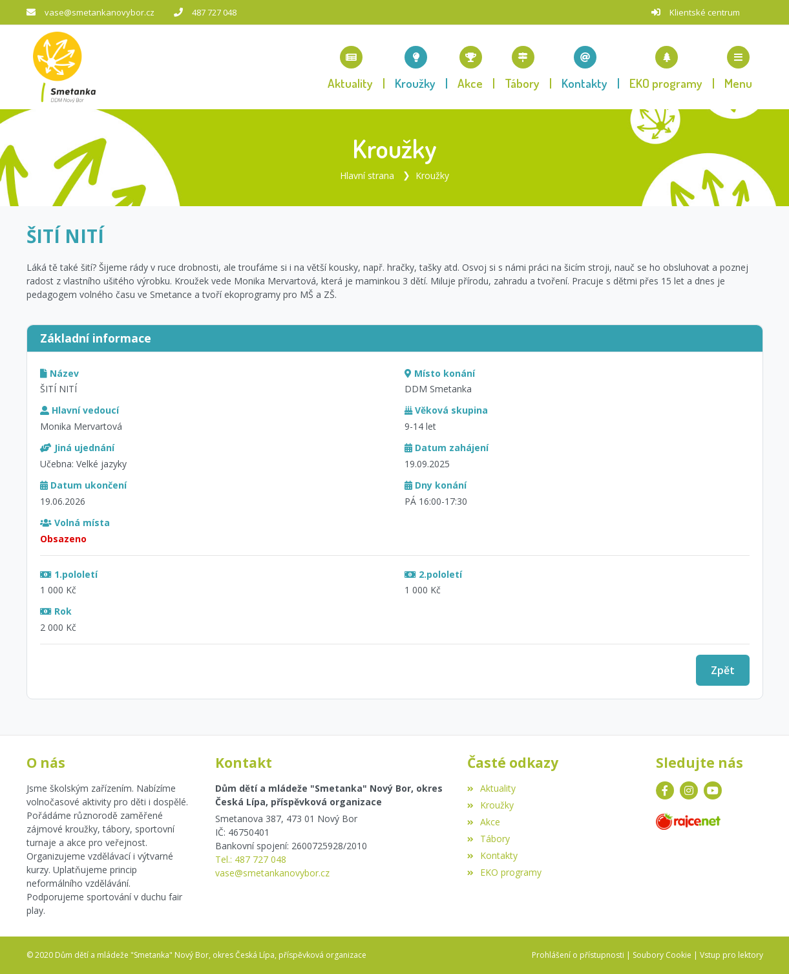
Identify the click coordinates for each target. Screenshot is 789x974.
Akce (483, 822)
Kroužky (432, 175)
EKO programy (504, 872)
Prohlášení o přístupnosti (578, 954)
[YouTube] (713, 790)
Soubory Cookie (662, 954)
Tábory (488, 838)
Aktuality (491, 788)
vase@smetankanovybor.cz (99, 12)
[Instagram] (689, 790)
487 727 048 (214, 12)
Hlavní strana (367, 175)
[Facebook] (665, 790)
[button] (738, 67)
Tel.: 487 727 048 (250, 859)
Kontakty (492, 855)
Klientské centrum (704, 12)
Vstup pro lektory (731, 954)
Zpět (723, 670)
